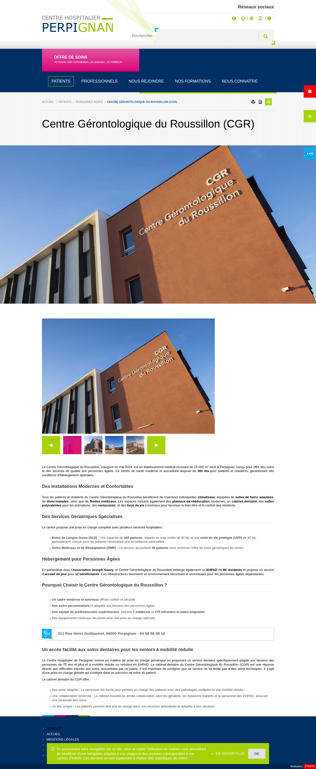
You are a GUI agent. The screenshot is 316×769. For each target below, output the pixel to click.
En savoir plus (229, 753)
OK (256, 754)
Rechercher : (143, 36)
